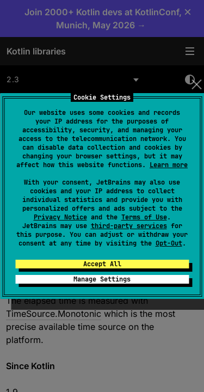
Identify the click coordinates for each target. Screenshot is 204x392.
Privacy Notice (60, 217)
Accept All (102, 264)
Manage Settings (102, 279)
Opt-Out (169, 243)
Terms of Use (144, 217)
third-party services (129, 226)
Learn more (169, 165)
